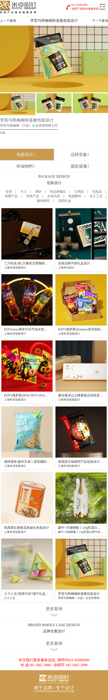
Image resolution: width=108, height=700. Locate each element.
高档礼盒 (64, 200)
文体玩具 (53, 196)
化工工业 (96, 196)
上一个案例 (8, 20)
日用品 (79, 191)
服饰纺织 (43, 200)
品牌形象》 (81, 154)
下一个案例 (100, 20)
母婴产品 (11, 196)
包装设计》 (27, 154)
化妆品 (97, 191)
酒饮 (38, 191)
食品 (23, 191)
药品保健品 (58, 191)
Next (103, 58)
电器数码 (74, 196)
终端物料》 (27, 166)
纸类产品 (32, 196)
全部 (9, 191)
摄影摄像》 (81, 166)
